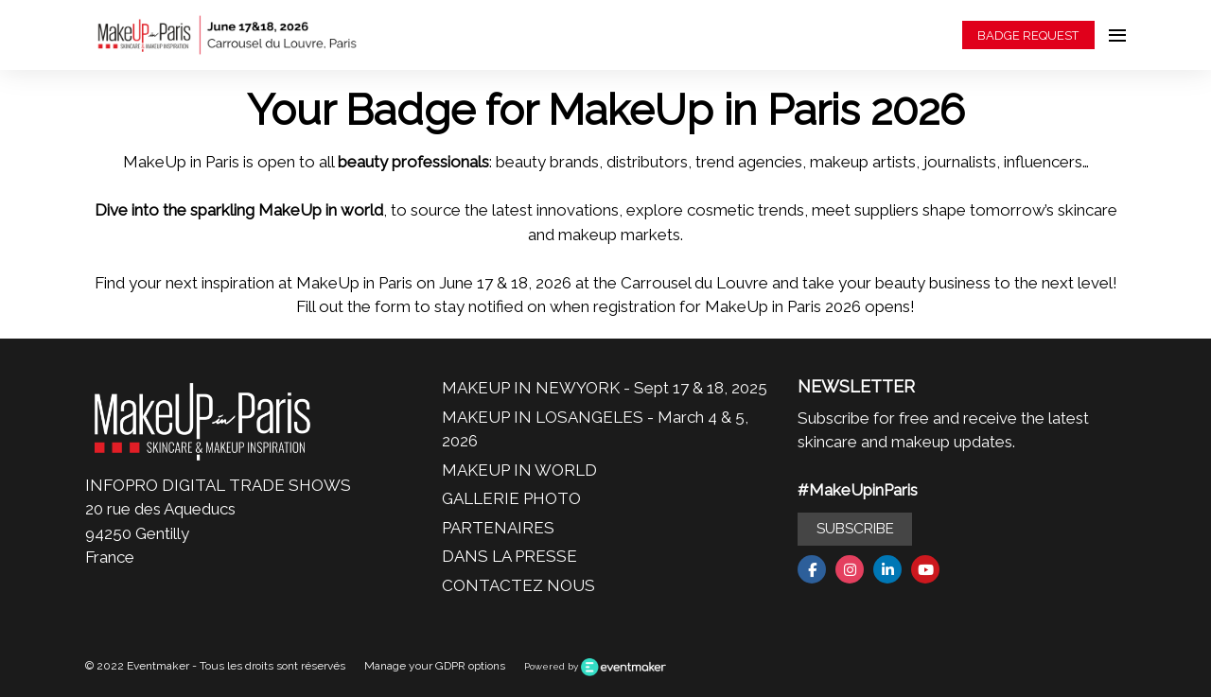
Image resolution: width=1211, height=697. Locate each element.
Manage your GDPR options (434, 665)
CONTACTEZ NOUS (518, 585)
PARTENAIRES (498, 527)
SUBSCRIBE (855, 528)
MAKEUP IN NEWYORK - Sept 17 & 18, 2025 (604, 387)
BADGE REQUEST (1028, 35)
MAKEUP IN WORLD (519, 470)
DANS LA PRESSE (509, 556)
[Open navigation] (1117, 35)
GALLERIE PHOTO (511, 498)
